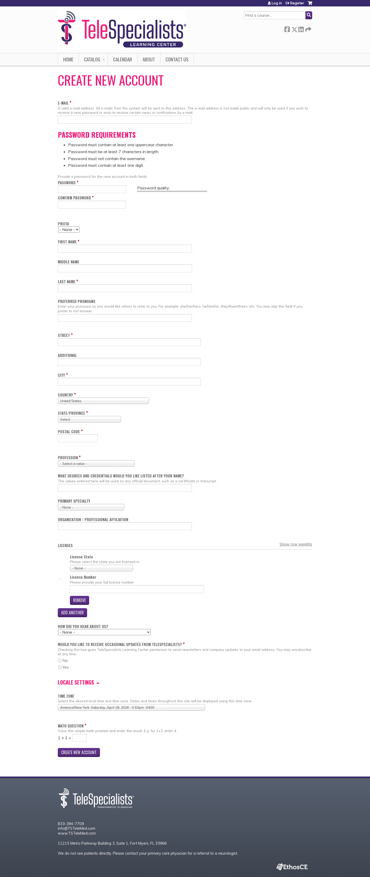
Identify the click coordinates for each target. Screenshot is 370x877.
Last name (66, 281)
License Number (83, 577)
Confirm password (74, 197)
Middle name (68, 261)
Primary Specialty (74, 501)
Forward (307, 28)
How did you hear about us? (83, 626)
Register (297, 3)
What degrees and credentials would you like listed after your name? (121, 475)
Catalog (92, 59)
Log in (277, 3)
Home (68, 59)
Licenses (65, 545)
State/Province (71, 413)
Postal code (69, 431)
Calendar (122, 59)
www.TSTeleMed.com (77, 833)
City (61, 375)
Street (64, 335)
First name (67, 241)
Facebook (287, 28)
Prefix (63, 223)
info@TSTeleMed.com (76, 828)
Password (67, 182)
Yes (65, 667)
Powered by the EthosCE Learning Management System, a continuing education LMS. (292, 866)
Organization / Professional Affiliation (93, 519)
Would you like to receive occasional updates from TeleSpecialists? (120, 644)
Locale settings (76, 682)
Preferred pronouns (76, 301)
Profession (68, 457)
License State (81, 556)
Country (65, 395)
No (65, 660)
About (149, 59)
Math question (71, 725)
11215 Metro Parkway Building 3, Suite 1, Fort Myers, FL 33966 (112, 843)
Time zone (66, 696)
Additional (67, 355)
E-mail (63, 103)
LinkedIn (300, 28)
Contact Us (177, 59)
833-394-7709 (71, 823)
